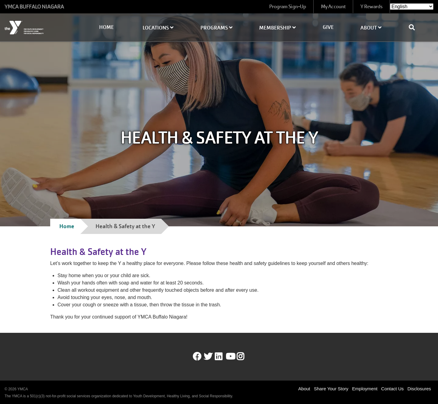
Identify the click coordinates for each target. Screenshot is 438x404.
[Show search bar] (414, 27)
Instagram (244, 356)
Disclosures (419, 388)
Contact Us (392, 388)
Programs (216, 27)
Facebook (197, 356)
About (370, 27)
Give (328, 27)
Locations (158, 27)
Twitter (208, 356)
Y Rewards (371, 6)
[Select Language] (411, 6)
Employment (364, 388)
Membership (277, 27)
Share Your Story (331, 388)
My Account (333, 6)
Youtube (230, 356)
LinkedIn (222, 356)
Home (106, 27)
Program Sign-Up (287, 6)
